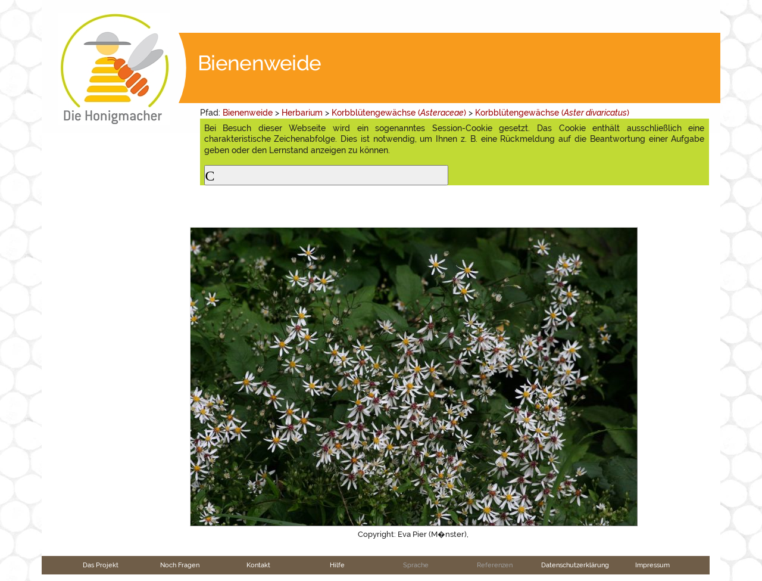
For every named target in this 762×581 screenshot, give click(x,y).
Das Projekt (100, 565)
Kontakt (258, 565)
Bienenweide (248, 112)
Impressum (652, 565)
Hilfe (337, 565)
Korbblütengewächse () (399, 112)
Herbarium (302, 112)
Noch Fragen (179, 565)
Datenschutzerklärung (575, 565)
